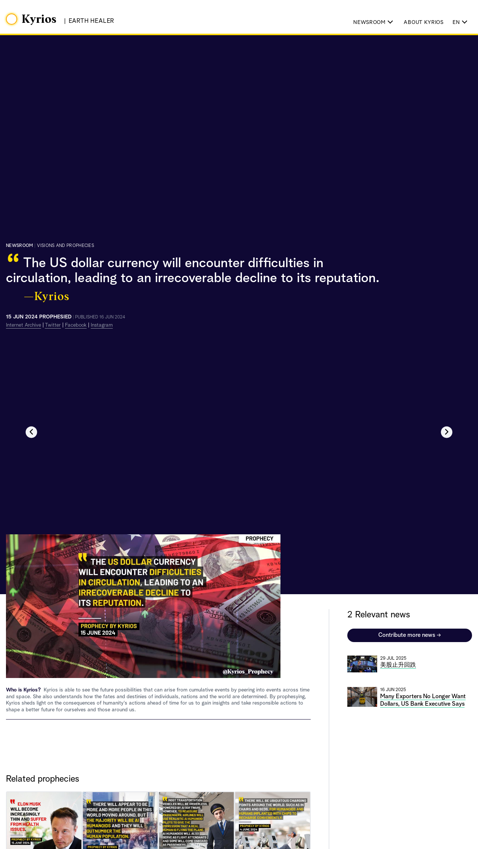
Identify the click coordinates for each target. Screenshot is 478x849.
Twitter (53, 325)
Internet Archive (23, 325)
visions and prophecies (65, 246)
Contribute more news (409, 635)
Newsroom (19, 246)
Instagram (102, 325)
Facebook (76, 325)
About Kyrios (423, 22)
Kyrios (39, 19)
